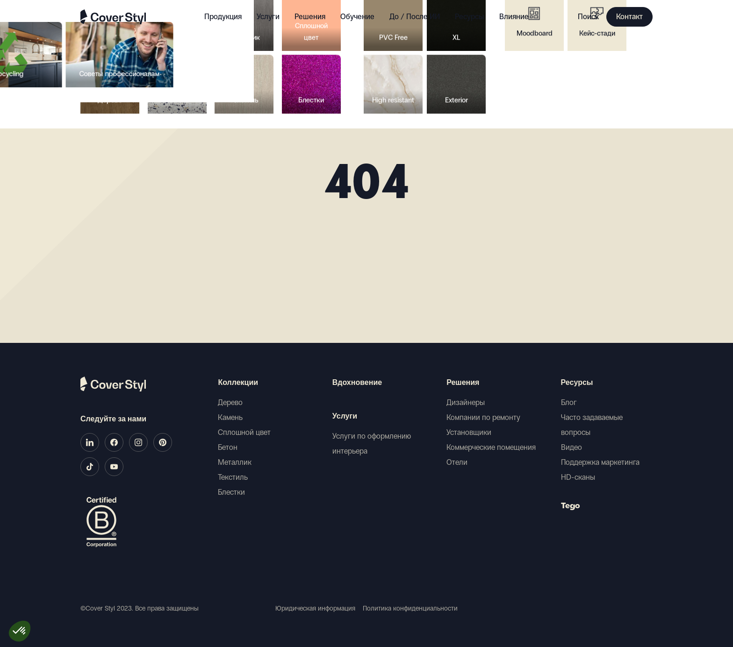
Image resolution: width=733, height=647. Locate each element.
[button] (19, 631)
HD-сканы (578, 477)
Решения (462, 383)
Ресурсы (577, 383)
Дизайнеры (465, 402)
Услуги (268, 16)
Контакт (629, 16)
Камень (230, 417)
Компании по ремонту (483, 417)
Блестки (231, 492)
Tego (570, 506)
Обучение (357, 16)
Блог (569, 402)
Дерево (230, 402)
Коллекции (238, 383)
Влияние (514, 16)
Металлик (235, 462)
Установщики (468, 432)
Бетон (227, 447)
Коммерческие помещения (491, 447)
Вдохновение (357, 383)
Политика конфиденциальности (410, 608)
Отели (456, 462)
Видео (571, 447)
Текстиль (233, 477)
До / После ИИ (414, 16)
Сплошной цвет (244, 432)
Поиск (588, 16)
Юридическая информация (315, 608)
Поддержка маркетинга (600, 462)
